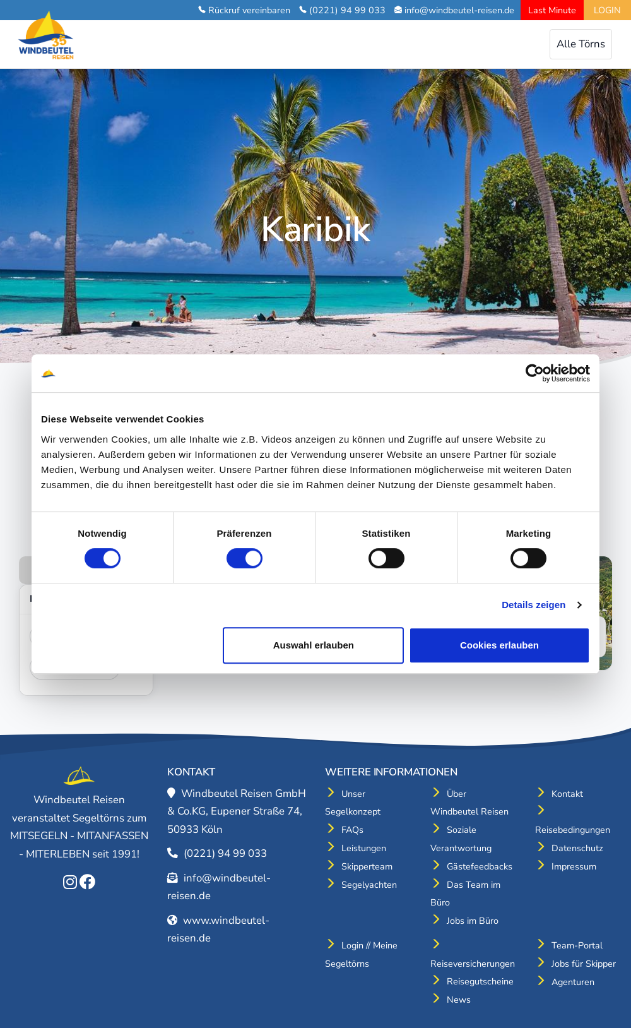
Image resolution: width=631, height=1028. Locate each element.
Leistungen (363, 848)
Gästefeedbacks (479, 866)
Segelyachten (369, 884)
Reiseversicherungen (472, 963)
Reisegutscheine (480, 981)
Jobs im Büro (472, 920)
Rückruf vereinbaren (249, 10)
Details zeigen (533, 604)
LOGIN (607, 10)
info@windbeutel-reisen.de (459, 10)
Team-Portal (577, 945)
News (459, 999)
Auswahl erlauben (313, 645)
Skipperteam (366, 866)
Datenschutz (577, 848)
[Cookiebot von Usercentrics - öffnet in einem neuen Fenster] (535, 373)
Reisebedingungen (572, 829)
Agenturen (572, 982)
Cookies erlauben (499, 645)
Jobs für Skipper (583, 963)
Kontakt (567, 793)
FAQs (352, 829)
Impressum (573, 866)
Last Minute (552, 10)
